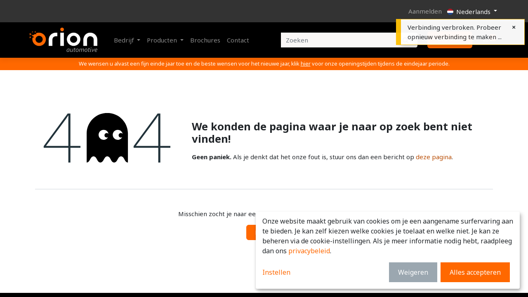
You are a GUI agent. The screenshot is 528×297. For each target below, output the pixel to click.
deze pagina (434, 157)
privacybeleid (309, 250)
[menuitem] (205, 40)
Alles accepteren (475, 272)
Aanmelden (425, 11)
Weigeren (413, 272)
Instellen (276, 272)
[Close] (513, 27)
